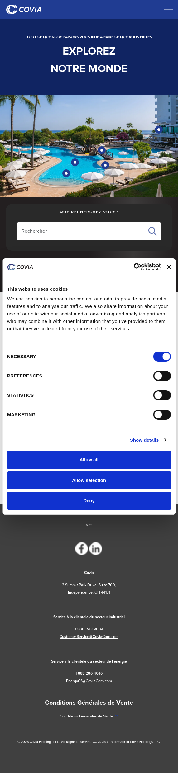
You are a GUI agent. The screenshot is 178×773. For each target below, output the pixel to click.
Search (152, 231)
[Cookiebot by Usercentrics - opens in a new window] (133, 267)
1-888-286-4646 (88, 673)
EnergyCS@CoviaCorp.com (89, 680)
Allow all (89, 459)
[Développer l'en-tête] (168, 9)
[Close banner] (168, 267)
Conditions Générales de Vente (89, 716)
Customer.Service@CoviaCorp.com (89, 636)
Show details (144, 440)
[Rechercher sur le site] (82, 231)
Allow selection (89, 480)
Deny (89, 500)
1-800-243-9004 (89, 629)
